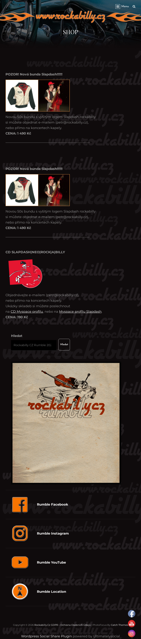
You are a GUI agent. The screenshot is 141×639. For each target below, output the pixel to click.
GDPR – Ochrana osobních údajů (71, 624)
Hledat (16, 336)
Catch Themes (119, 624)
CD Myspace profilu (27, 312)
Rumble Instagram (53, 533)
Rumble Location (51, 592)
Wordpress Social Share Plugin (47, 636)
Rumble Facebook (52, 504)
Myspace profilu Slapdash (80, 312)
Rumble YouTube (51, 562)
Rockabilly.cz (42, 624)
